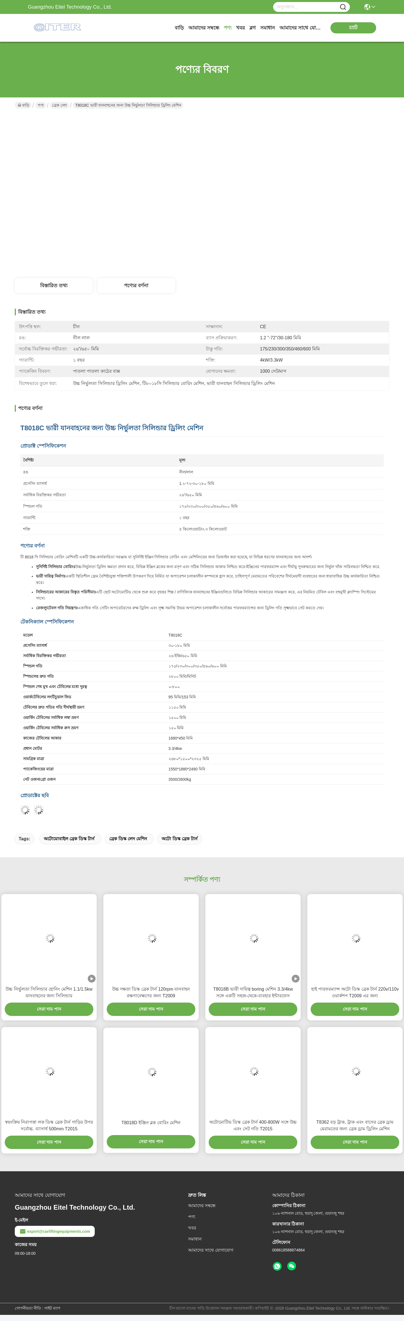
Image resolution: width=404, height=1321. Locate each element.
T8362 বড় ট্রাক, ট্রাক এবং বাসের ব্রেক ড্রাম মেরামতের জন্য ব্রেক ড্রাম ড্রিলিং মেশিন (355, 1125)
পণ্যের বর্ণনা (136, 285)
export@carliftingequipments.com (54, 1231)
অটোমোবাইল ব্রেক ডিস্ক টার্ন (69, 838)
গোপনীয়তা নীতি (28, 1308)
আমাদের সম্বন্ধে (203, 28)
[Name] (343, 7)
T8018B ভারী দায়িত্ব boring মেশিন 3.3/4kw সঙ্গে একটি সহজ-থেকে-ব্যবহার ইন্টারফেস (253, 992)
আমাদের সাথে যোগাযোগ (300, 28)
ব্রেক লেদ (59, 105)
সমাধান (267, 28)
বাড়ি (179, 28)
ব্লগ (252, 28)
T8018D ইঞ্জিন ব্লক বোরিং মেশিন (151, 1122)
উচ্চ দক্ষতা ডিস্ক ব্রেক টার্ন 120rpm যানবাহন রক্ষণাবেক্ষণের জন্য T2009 (151, 992)
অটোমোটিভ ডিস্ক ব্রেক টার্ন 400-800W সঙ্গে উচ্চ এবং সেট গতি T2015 (253, 1125)
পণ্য (228, 28)
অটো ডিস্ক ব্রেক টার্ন (179, 838)
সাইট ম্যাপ (52, 1308)
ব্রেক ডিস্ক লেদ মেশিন (128, 838)
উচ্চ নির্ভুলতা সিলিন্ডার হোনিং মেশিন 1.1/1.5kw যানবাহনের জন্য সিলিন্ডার (49, 992)
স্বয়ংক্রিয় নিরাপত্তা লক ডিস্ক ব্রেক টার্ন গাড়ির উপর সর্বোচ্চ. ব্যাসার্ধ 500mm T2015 (49, 1125)
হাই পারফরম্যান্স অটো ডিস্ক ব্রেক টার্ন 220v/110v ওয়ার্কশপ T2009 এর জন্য (355, 992)
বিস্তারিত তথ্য (53, 285)
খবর (240, 28)
